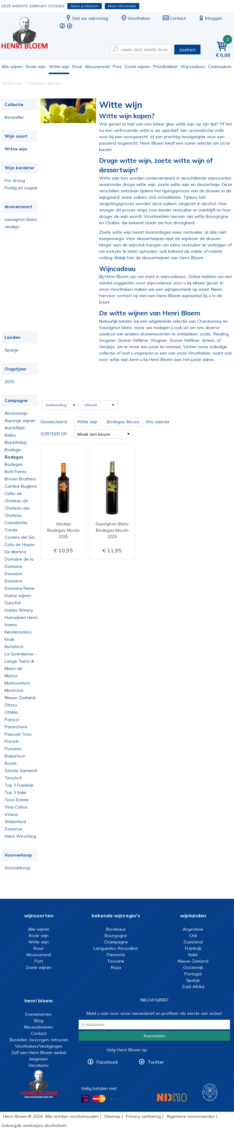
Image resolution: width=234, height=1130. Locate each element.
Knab (10, 639)
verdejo (12, 226)
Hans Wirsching (20, 836)
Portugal (193, 974)
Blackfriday (16, 442)
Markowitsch (17, 683)
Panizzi (12, 719)
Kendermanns (18, 632)
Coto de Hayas (20, 544)
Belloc (10, 435)
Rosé (77, 66)
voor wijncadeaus (154, 283)
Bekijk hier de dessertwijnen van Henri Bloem (159, 257)
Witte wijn (59, 66)
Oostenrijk (193, 967)
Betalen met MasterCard (99, 1099)
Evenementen (38, 1014)
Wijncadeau (193, 66)
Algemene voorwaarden (190, 1116)
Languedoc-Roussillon (116, 948)
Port (117, 66)
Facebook (107, 1062)
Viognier (107, 340)
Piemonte (116, 954)
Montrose (14, 690)
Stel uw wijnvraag (86, 18)
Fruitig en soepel (21, 188)
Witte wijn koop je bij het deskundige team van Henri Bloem (29, 33)
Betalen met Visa (114, 1099)
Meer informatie (122, 6)
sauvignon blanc (21, 219)
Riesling (221, 334)
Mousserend (97, 66)
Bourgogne (116, 935)
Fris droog (15, 180)
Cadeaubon (220, 66)
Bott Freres (16, 471)
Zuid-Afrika (193, 986)
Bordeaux (116, 929)
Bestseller (14, 117)
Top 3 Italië (16, 792)
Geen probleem (84, 6)
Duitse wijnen (18, 595)
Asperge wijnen (20, 420)
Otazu (11, 705)
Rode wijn (36, 66)
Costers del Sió (20, 537)
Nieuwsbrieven (38, 1027)
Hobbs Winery (19, 610)
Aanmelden (154, 1035)
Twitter (155, 1062)
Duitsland (193, 942)
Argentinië (193, 929)
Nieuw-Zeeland (20, 697)
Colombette (16, 522)
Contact (174, 18)
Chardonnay (209, 321)
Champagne (116, 942)
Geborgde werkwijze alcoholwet (34, 1125)
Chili (193, 935)
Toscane (115, 961)
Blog (38, 1020)
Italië (193, 954)
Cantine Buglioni (21, 486)
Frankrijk (193, 948)
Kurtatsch (14, 646)
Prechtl (11, 741)
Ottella (11, 712)
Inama (11, 624)
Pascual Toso (18, 734)
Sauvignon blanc (115, 327)
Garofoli (13, 603)
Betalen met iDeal (85, 1099)
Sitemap (112, 1116)
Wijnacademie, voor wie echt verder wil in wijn (210, 1092)
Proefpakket (165, 66)
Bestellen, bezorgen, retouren (38, 1039)
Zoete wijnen (137, 66)
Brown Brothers (20, 479)
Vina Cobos (16, 807)
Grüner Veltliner (133, 340)
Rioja (116, 967)
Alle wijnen (12, 66)
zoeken (187, 49)
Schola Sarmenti (21, 770)
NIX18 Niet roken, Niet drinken (172, 1097)
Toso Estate (17, 799)
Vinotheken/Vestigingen (38, 1046)
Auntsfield (15, 428)
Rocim (10, 763)
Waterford (15, 821)
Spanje (11, 350)
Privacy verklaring (143, 1116)
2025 (9, 381)
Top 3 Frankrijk (19, 785)
